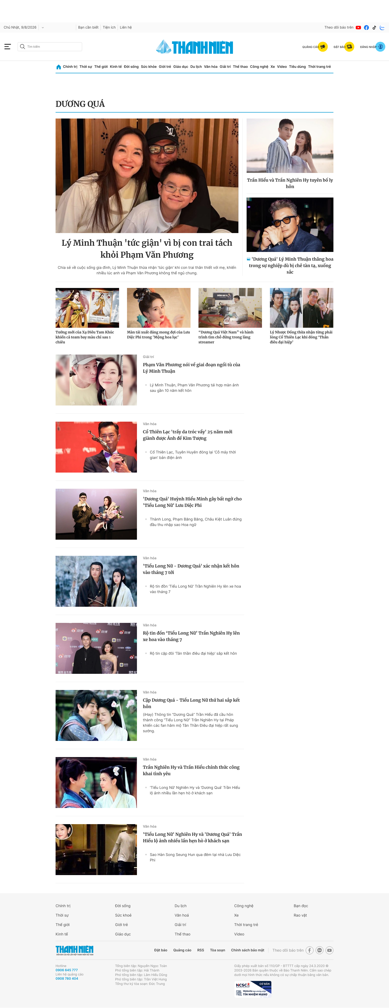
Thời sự (85, 67)
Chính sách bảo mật (247, 950)
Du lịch (196, 67)
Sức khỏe (149, 67)
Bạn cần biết (88, 27)
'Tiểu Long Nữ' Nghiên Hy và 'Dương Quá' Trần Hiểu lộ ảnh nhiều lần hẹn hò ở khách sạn (195, 790)
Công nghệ (259, 67)
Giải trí (225, 67)
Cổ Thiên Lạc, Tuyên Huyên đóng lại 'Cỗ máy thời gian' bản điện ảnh (193, 455)
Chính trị (70, 67)
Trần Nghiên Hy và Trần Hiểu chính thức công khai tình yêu (191, 770)
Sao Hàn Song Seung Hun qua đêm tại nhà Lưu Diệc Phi (195, 857)
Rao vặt (300, 915)
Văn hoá (182, 915)
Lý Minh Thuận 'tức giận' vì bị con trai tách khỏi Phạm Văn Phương (147, 249)
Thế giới (101, 67)
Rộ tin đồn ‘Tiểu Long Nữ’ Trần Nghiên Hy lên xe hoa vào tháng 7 (195, 589)
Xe (272, 67)
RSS (200, 950)
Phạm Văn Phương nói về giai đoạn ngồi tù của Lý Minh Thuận (191, 368)
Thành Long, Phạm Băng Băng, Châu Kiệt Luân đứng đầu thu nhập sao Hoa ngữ (196, 522)
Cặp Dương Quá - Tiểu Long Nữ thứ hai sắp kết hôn (191, 703)
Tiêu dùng (297, 67)
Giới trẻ (165, 67)
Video (282, 67)
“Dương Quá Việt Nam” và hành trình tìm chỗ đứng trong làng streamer (226, 337)
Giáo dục (180, 67)
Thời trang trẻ (319, 67)
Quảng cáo (182, 950)
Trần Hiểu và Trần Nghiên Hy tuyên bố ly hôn (290, 183)
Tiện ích (109, 27)
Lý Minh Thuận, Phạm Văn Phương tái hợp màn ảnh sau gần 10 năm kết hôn (194, 388)
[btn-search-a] (23, 46)
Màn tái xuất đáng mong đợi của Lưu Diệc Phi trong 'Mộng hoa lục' (158, 334)
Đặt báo (160, 950)
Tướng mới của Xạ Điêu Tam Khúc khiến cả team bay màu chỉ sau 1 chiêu (85, 337)
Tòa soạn (217, 950)
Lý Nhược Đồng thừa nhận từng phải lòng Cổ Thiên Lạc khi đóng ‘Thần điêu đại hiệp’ (301, 337)
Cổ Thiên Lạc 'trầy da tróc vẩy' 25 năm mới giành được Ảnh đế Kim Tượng (187, 435)
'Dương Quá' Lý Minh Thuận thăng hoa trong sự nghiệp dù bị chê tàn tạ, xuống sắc (291, 265)
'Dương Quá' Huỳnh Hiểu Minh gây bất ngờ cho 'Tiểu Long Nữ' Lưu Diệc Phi (192, 502)
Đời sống (131, 67)
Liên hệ (126, 27)
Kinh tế (116, 67)
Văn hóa (211, 67)
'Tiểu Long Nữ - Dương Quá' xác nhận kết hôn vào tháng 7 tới (191, 569)
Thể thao (240, 67)
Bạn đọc (301, 905)
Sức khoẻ (123, 915)
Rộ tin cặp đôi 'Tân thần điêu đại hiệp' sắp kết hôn (193, 653)
